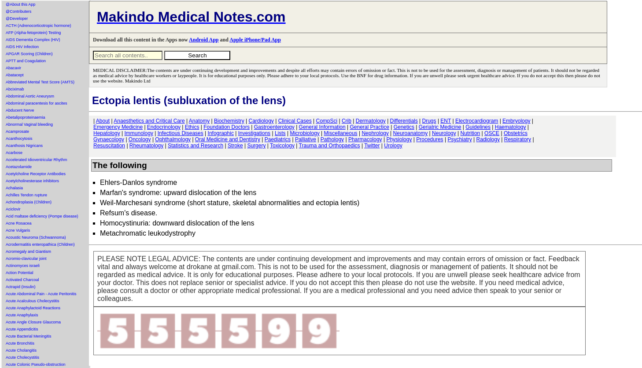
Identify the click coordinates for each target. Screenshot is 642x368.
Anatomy (199, 121)
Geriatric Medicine (440, 127)
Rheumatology (146, 146)
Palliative (305, 139)
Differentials (404, 121)
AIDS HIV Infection (22, 47)
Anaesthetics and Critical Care (149, 121)
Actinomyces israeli (23, 265)
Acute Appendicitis (22, 329)
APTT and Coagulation (26, 61)
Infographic (221, 133)
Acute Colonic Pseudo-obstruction (36, 364)
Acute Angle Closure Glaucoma (33, 322)
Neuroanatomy (410, 133)
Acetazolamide (19, 167)
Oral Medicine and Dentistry (227, 139)
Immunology (139, 133)
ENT (445, 121)
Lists (280, 133)
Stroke (235, 146)
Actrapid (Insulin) (21, 287)
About (103, 121)
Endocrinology (164, 127)
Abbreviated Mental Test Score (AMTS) (40, 82)
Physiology (399, 139)
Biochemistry (229, 121)
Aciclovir (13, 209)
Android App (203, 40)
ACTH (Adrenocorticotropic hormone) (38, 25)
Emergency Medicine (118, 127)
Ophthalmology (173, 139)
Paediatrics (278, 139)
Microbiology (304, 133)
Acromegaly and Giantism (28, 251)
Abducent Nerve (20, 110)
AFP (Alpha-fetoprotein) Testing (33, 32)
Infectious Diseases (180, 133)
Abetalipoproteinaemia (25, 117)
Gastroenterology (274, 127)
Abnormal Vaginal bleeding (29, 124)
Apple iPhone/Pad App (255, 40)
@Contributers (18, 11)
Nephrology (375, 133)
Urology (393, 146)
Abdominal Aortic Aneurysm (30, 96)
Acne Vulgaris (18, 230)
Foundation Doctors (226, 127)
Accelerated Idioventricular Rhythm (36, 160)
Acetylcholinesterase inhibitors (32, 181)
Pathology (332, 139)
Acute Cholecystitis (22, 357)
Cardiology (260, 121)
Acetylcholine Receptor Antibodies (36, 174)
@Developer (17, 18)
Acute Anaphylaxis (22, 315)
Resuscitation (109, 146)
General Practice (369, 127)
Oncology (140, 139)
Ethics (192, 127)
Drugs (429, 121)
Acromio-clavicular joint (26, 258)
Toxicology (282, 146)
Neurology (444, 133)
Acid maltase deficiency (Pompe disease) (42, 216)
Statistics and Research (195, 146)
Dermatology (371, 121)
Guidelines (478, 127)
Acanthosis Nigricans (24, 145)
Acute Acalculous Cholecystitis (32, 301)
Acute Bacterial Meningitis (29, 336)
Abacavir (13, 68)
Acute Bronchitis (20, 343)
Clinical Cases (295, 121)
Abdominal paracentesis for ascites (36, 103)
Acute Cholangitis (21, 350)
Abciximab (15, 89)
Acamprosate (17, 131)
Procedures (429, 139)
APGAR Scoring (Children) (29, 54)
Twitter (372, 146)
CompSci (326, 121)
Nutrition (470, 133)
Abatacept (15, 75)
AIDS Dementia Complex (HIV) (33, 40)
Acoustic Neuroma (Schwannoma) (36, 237)
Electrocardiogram (476, 121)
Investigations (254, 133)
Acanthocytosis (19, 138)
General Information (322, 127)
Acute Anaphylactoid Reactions (33, 308)
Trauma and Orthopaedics (329, 146)
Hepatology (106, 133)
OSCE (491, 133)
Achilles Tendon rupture (26, 195)
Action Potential (19, 272)
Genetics (404, 127)
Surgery (256, 146)
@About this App (20, 4)
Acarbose (14, 152)
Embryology (516, 121)
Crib (346, 121)
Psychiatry (459, 139)
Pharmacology (365, 139)
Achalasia (14, 188)
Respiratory (517, 139)
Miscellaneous (341, 133)
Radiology (488, 139)
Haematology (510, 127)
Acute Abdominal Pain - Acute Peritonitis (41, 294)
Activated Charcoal (22, 280)
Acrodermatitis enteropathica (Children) (40, 244)
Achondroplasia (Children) (29, 202)
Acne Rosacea (19, 223)
